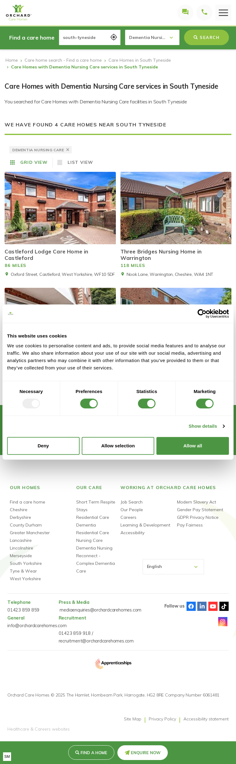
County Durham (26, 525)
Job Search (131, 502)
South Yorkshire (26, 563)
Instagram (222, 621)
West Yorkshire (25, 578)
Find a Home (94, 752)
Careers (128, 517)
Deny (43, 445)
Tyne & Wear (23, 571)
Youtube (213, 606)
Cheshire (18, 509)
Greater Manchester (30, 532)
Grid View (34, 162)
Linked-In (201, 606)
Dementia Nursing (94, 548)
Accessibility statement (206, 719)
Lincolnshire (21, 548)
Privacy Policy (162, 719)
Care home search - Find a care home (63, 60)
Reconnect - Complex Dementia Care (95, 563)
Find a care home (27, 502)
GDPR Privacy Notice (197, 517)
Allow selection (118, 445)
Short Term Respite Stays (95, 505)
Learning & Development (145, 525)
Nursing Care (89, 540)
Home (12, 60)
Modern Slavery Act (196, 502)
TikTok (224, 606)
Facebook (191, 606)
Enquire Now (146, 752)
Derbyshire (20, 517)
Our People (131, 509)
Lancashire (21, 540)
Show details (203, 426)
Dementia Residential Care (92, 528)
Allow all (192, 445)
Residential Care (92, 517)
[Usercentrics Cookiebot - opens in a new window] (202, 313)
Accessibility (132, 532)
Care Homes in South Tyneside (139, 60)
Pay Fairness (190, 525)
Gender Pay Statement (200, 509)
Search (206, 37)
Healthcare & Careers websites (38, 729)
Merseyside (21, 555)
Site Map (132, 719)
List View (80, 162)
